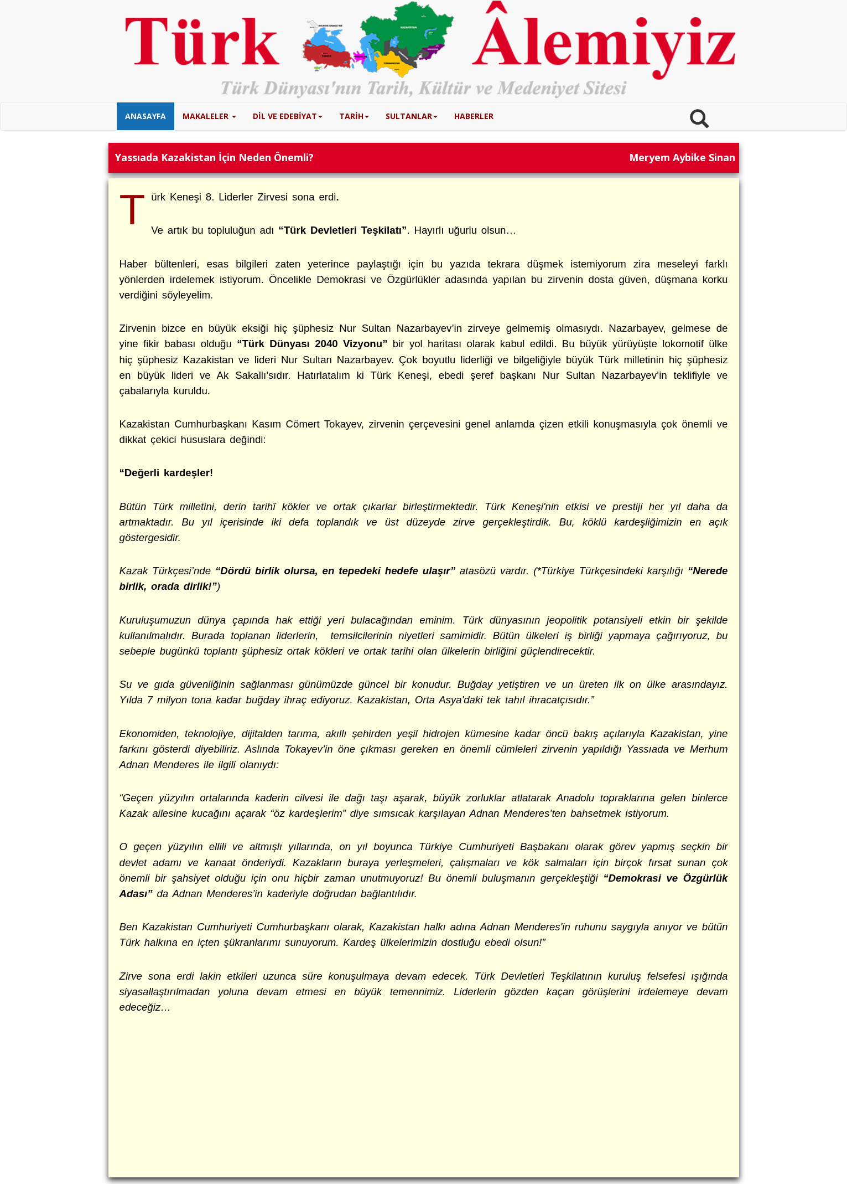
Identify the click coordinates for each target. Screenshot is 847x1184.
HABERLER (473, 116)
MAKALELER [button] (209, 116)
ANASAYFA (145, 116)
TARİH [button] (354, 116)
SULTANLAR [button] (412, 116)
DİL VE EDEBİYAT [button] (288, 116)
